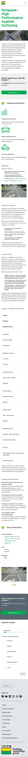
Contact (4, 705)
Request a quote (14, 92)
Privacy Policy (6, 723)
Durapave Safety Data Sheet (11, 536)
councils (20, 223)
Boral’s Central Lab (21, 298)
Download (7, 686)
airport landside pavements (19, 178)
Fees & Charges (6, 719)
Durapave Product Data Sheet (12, 538)
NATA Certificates (6, 734)
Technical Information (10, 541)
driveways (10, 499)
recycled (12, 520)
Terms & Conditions (7, 716)
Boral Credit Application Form (9, 738)
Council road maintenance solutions (13, 180)
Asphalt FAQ (7, 543)
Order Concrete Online (8, 708)
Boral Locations (6, 730)
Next (22, 674)
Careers (4, 727)
